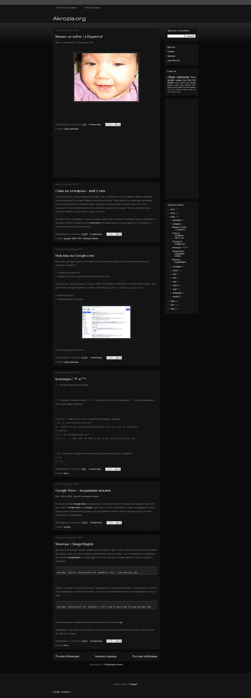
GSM (74, 238)
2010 (172, 213)
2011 (172, 209)
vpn (194, 89)
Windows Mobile (90, 238)
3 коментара (96, 357)
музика (170, 83)
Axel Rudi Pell (173, 60)
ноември (177, 224)
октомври (177, 267)
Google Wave (80, 502)
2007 (172, 305)
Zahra (182, 83)
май (175, 282)
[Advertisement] (106, 155)
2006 (172, 309)
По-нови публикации (67, 654)
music (175, 87)
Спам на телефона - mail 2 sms (80, 191)
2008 (172, 301)
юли (175, 274)
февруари (177, 293)
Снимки (170, 52)
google (67, 238)
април (176, 285)
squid (177, 85)
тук (120, 620)
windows (192, 87)
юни (175, 278)
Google (88, 505)
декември (177, 220)
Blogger (133, 682)
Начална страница (67, 7)
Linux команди (92, 7)
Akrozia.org (69, 18)
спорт (176, 83)
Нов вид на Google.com (74, 256)
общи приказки (71, 129)
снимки (178, 80)
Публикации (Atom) (113, 662)
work (169, 92)
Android (170, 85)
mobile (190, 89)
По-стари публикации (144, 654)
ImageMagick (74, 555)
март (175, 289)
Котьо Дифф (190, 83)
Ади (181, 85)
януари (176, 296)
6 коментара (96, 520)
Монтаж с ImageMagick (74, 542)
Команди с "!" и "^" (70, 379)
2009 (172, 217)
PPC (79, 238)
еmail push (95, 223)
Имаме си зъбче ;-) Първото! (78, 37)
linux (66, 471)
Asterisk (188, 85)
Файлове (171, 56)
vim (184, 87)
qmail (180, 87)
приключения (176, 92)
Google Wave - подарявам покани (82, 488)
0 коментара (95, 124)
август (176, 270)
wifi (187, 87)
